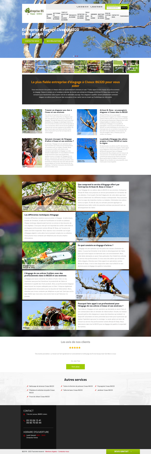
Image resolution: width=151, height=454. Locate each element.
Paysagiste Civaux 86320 (106, 386)
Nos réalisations (54, 41)
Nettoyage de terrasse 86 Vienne (56, 16)
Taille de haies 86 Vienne (87, 16)
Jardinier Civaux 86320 (105, 390)
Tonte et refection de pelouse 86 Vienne (64, 16)
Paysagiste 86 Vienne (72, 16)
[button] (74, 56)
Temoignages (124, 16)
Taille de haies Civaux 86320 (73, 390)
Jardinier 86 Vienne (94, 16)
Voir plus (75, 367)
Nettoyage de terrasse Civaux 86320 (41, 386)
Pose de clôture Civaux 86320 (39, 397)
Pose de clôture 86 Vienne (108, 16)
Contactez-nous (32, 41)
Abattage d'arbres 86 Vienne (101, 16)
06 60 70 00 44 (96, 7)
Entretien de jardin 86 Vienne (80, 16)
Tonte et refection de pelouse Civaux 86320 (78, 386)
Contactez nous (115, 16)
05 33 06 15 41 (83, 7)
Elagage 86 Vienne (49, 16)
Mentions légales (51, 451)
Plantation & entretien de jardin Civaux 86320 (42, 391)
